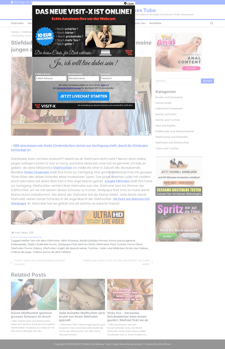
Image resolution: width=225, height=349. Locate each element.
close (130, 3)
